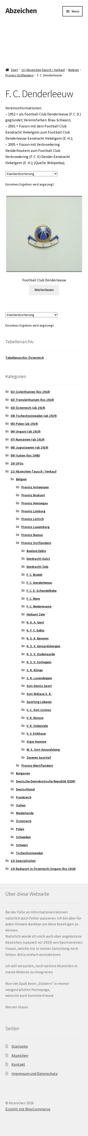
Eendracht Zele (37, 566)
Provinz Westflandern (37, 765)
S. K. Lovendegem (39, 678)
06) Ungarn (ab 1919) (26, 431)
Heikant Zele (36, 614)
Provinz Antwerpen (35, 487)
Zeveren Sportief (39, 757)
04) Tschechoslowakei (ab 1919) (34, 416)
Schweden (23, 837)
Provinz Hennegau (34, 503)
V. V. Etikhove (36, 733)
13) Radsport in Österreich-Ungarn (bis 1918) (43, 869)
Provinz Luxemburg (35, 527)
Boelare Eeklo (36, 551)
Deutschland (25, 789)
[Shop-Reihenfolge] (31, 173)
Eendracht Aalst (38, 558)
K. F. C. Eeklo (35, 630)
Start (14, 70)
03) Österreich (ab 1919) (28, 408)
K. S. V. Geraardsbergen (43, 646)
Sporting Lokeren (39, 702)
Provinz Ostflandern (19, 75)
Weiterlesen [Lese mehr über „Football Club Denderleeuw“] (44, 289)
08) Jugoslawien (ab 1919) (29, 447)
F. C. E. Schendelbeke (42, 590)
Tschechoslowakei (29, 853)
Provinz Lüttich (32, 519)
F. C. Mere (33, 598)
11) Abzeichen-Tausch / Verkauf (43, 70)
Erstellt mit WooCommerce (27, 1109)
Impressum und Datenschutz (34, 1073)
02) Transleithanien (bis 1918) (32, 400)
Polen (20, 829)
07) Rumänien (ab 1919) (28, 439)
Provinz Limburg (33, 511)
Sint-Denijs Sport (39, 686)
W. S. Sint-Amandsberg (43, 749)
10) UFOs (17, 463)
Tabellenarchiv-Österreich (24, 357)
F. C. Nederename (39, 606)
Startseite (19, 1046)
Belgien (73, 70)
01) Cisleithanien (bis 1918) (30, 392)
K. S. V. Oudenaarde (41, 654)
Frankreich (23, 797)
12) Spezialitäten (23, 861)
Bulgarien (23, 773)
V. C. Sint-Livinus (39, 710)
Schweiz (22, 845)
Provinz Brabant (33, 495)
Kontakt (18, 1064)
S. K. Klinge (35, 670)
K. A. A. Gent (35, 622)
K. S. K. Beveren (38, 638)
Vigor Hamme (36, 741)
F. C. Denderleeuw (39, 582)
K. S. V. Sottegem (39, 662)
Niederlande (25, 813)
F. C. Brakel (34, 574)
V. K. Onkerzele (37, 726)
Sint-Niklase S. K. (39, 694)
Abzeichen (21, 10)
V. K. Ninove (35, 718)
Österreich (23, 821)
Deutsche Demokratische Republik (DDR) (45, 781)
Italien (21, 805)
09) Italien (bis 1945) (25, 455)
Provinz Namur (32, 535)
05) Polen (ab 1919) (24, 424)
